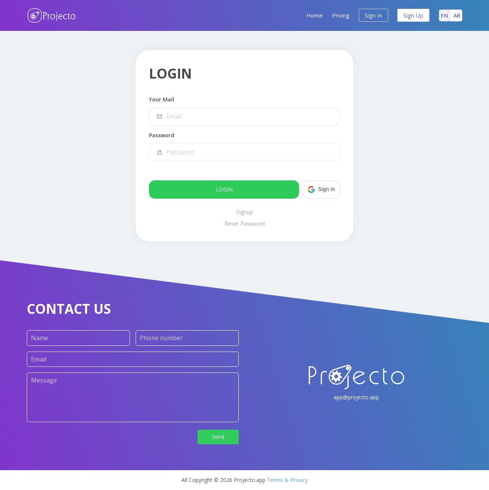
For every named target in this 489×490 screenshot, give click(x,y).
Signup (244, 211)
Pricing (341, 15)
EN (444, 15)
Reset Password (245, 223)
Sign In (373, 15)
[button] (321, 189)
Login (224, 189)
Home (314, 15)
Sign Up (413, 15)
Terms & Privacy (287, 480)
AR (456, 15)
